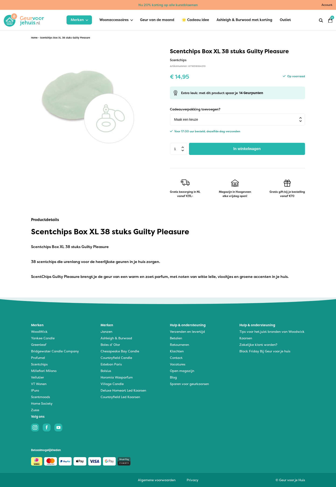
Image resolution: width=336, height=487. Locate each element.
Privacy (192, 480)
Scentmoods (40, 397)
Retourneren (179, 344)
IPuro (35, 390)
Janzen (106, 331)
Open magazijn (182, 370)
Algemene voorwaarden (156, 480)
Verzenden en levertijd (187, 331)
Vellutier (37, 377)
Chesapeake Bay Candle (120, 351)
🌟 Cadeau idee (195, 19)
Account (327, 5)
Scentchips (39, 364)
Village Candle (112, 384)
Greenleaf (38, 344)
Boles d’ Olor (110, 344)
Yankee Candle (43, 338)
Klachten (177, 351)
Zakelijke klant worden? (258, 344)
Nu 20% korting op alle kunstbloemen (168, 5)
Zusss (35, 410)
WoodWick (39, 331)
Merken (77, 19)
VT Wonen (38, 384)
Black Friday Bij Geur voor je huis (264, 351)
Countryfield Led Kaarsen (120, 397)
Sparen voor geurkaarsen (189, 384)
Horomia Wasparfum (117, 377)
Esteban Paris (111, 364)
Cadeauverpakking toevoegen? (195, 109)
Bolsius (106, 370)
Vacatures (177, 364)
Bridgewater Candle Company (55, 351)
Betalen (176, 338)
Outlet (285, 19)
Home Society (41, 403)
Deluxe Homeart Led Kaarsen (123, 390)
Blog (173, 377)
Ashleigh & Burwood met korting (244, 19)
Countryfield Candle (116, 357)
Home (34, 37)
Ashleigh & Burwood (116, 338)
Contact (176, 357)
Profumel (38, 357)
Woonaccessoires (114, 19)
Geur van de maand (157, 19)
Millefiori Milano (43, 370)
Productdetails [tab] (45, 219)
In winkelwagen (247, 149)
